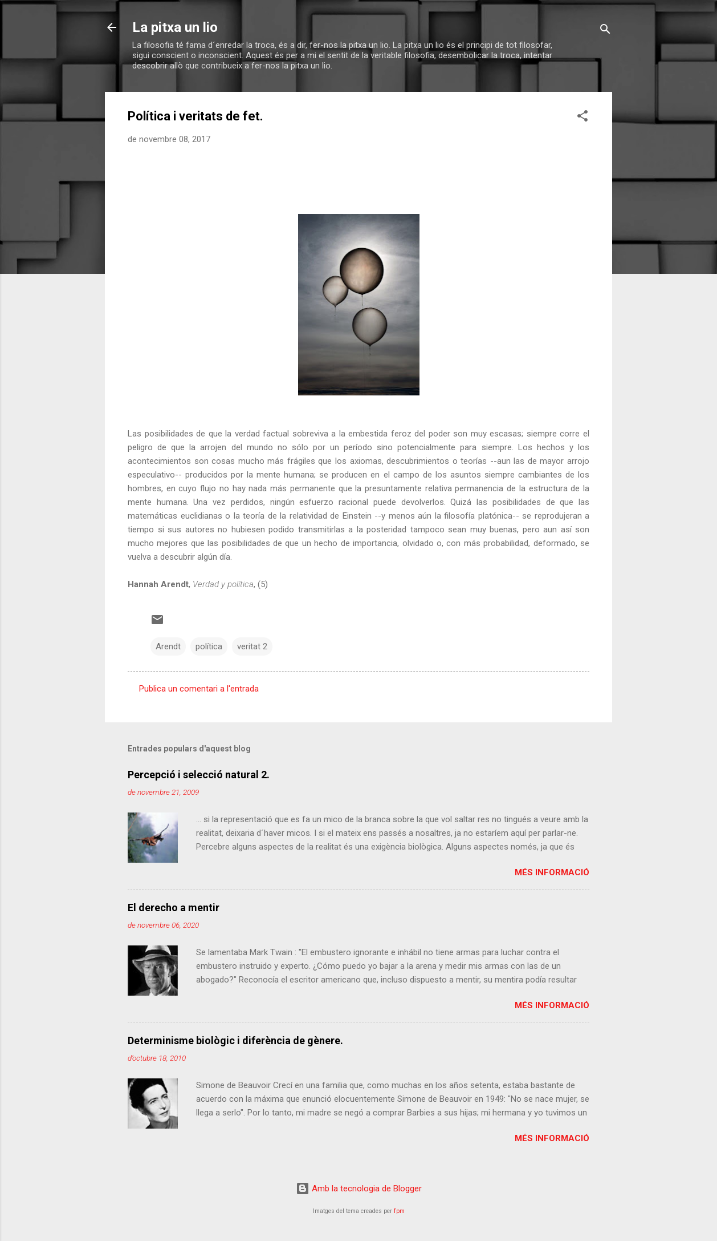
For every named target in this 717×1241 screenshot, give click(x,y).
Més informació (552, 872)
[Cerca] (605, 31)
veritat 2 (252, 646)
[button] (582, 118)
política (208, 646)
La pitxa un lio (175, 27)
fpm (399, 1211)
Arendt (168, 646)
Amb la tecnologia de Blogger (359, 1188)
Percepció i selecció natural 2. (199, 775)
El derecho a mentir (173, 907)
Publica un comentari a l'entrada (199, 689)
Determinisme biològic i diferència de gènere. (235, 1040)
